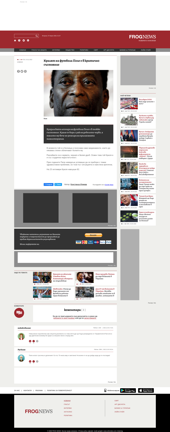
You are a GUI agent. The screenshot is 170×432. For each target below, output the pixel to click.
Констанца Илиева (79, 184)
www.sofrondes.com (110, 431)
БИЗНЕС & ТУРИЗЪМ (127, 50)
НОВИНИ (22, 50)
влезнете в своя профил (64, 318)
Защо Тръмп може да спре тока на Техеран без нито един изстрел (146, 185)
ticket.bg (120, 431)
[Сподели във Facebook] (18, 71)
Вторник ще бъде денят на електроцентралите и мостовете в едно (147, 201)
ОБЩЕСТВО (70, 50)
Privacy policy (83, 431)
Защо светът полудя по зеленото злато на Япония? (146, 216)
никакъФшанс (24, 328)
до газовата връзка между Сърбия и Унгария (146, 136)
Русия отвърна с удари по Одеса (147, 154)
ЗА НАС (17, 390)
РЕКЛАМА (39, 390)
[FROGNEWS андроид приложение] (128, 390)
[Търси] (37, 36)
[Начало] (15, 40)
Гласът (67, 404)
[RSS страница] (28, 40)
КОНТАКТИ (28, 390)
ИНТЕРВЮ (56, 50)
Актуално (68, 412)
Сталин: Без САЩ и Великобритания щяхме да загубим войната (147, 170)
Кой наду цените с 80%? (147, 101)
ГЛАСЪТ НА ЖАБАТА (39, 50)
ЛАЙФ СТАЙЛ (146, 50)
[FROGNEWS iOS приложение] (146, 390)
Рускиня (21, 350)
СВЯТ (96, 50)
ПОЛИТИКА (84, 50)
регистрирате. (90, 318)
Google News (109, 185)
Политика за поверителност (59, 390)
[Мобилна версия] (112, 390)
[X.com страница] (24, 40)
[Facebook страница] (19, 40)
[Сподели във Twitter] (22, 71)
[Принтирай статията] (25, 71)
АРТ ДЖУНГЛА (108, 50)
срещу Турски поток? (146, 119)
